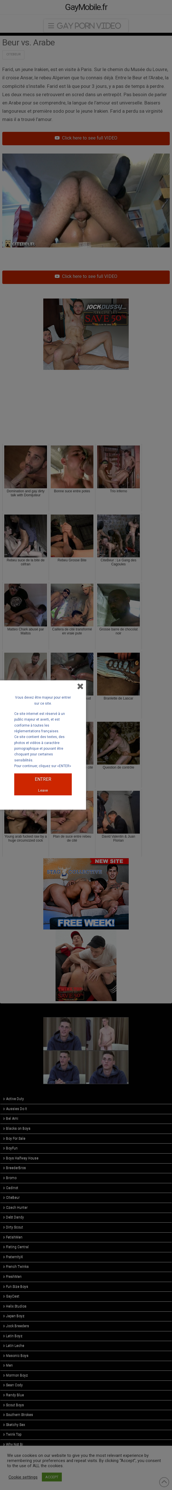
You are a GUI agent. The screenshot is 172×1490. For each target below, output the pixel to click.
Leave (43, 790)
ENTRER (43, 779)
